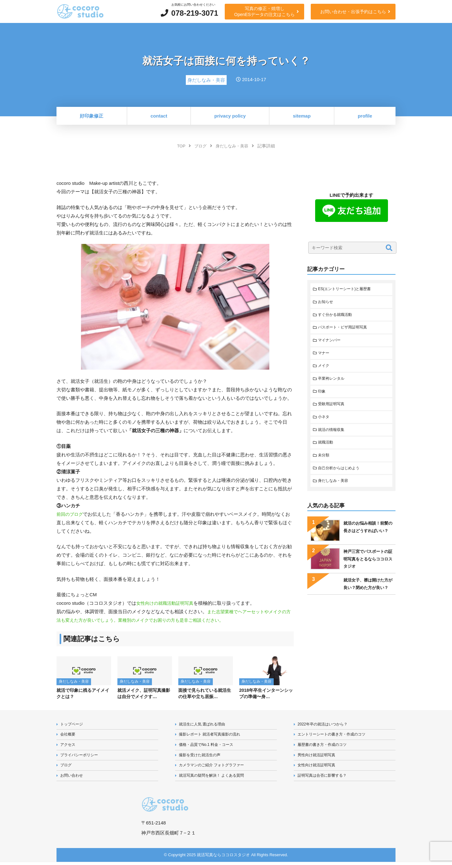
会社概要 (69, 735)
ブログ (67, 767)
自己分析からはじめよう (341, 476)
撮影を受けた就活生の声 (201, 757)
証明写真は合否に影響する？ (324, 778)
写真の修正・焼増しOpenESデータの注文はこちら (264, 11)
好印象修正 (91, 115)
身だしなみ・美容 (335, 489)
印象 (323, 396)
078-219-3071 (194, 13)
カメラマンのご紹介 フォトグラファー (214, 767)
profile (365, 115)
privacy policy (230, 115)
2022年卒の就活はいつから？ (325, 724)
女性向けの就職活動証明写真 (166, 603)
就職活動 (327, 449)
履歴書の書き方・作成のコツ (324, 746)
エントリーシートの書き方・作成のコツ (334, 735)
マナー (325, 356)
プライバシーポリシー (81, 757)
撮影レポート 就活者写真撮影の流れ (212, 735)
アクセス (69, 746)
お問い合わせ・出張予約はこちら (353, 11)
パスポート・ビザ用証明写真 (345, 329)
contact (159, 115)
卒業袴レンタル (333, 382)
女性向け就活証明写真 (318, 767)
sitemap (302, 115)
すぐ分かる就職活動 (337, 316)
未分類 (325, 462)
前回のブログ (70, 514)
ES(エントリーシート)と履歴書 (347, 289)
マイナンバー (331, 342)
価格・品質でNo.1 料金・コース (208, 746)
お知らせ (327, 302)
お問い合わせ (73, 778)
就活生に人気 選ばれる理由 (204, 724)
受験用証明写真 (333, 409)
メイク (325, 369)
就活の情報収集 (333, 436)
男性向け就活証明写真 (318, 757)
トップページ (73, 724)
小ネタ (325, 422)
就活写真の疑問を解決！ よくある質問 (214, 778)
